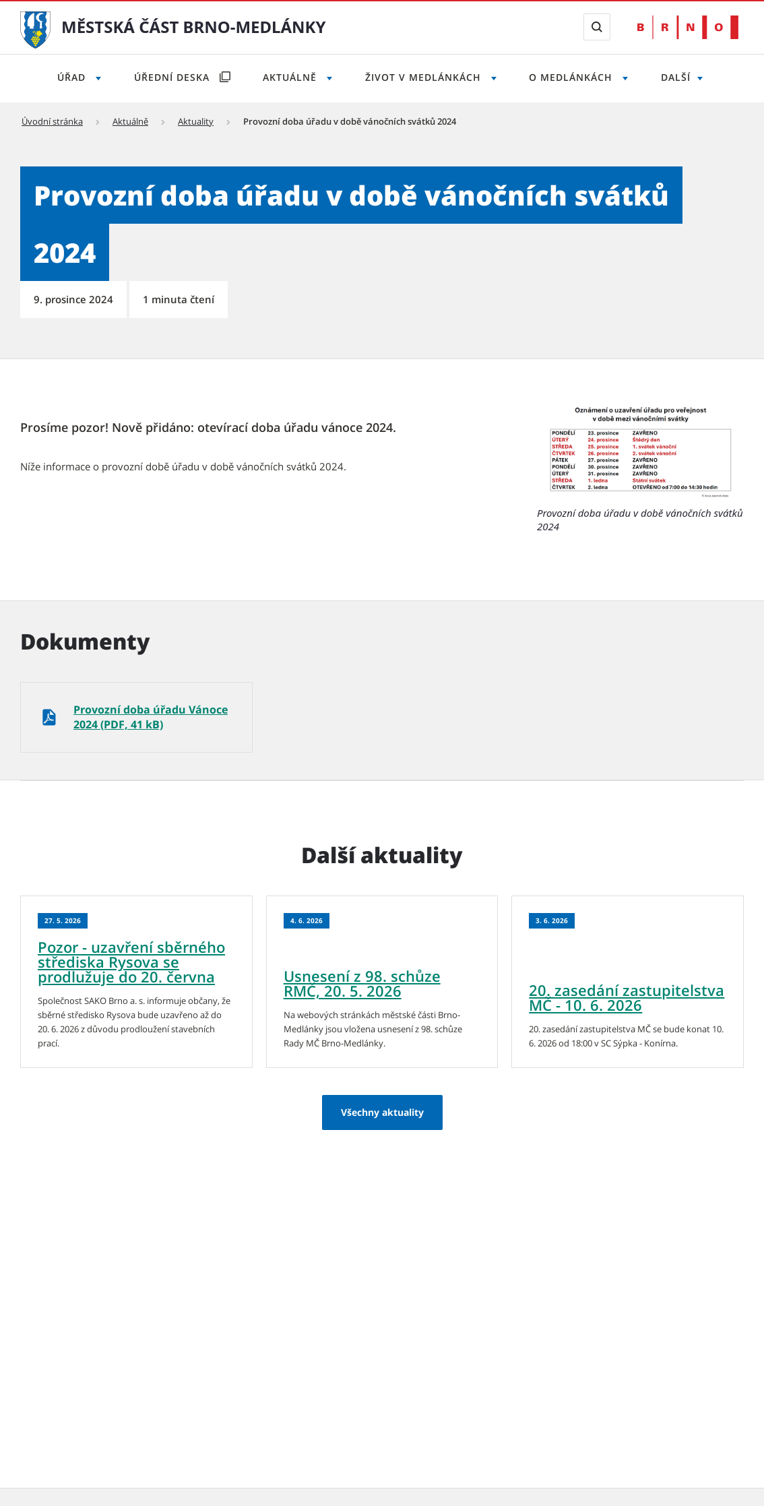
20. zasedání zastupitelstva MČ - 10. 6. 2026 (626, 997)
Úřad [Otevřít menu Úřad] (73, 77)
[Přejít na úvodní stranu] (35, 28)
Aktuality (196, 121)
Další (676, 77)
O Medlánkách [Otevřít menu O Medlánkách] (572, 77)
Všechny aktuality (382, 1112)
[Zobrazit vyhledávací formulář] (596, 26)
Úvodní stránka (52, 121)
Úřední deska (173, 77)
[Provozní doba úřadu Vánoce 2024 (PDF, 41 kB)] (136, 717)
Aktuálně (130, 121)
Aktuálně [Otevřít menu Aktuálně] (291, 77)
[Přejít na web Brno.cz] (687, 27)
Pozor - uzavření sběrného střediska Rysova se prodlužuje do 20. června (131, 961)
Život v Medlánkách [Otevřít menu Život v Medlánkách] (424, 77)
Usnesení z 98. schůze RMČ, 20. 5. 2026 (362, 983)
